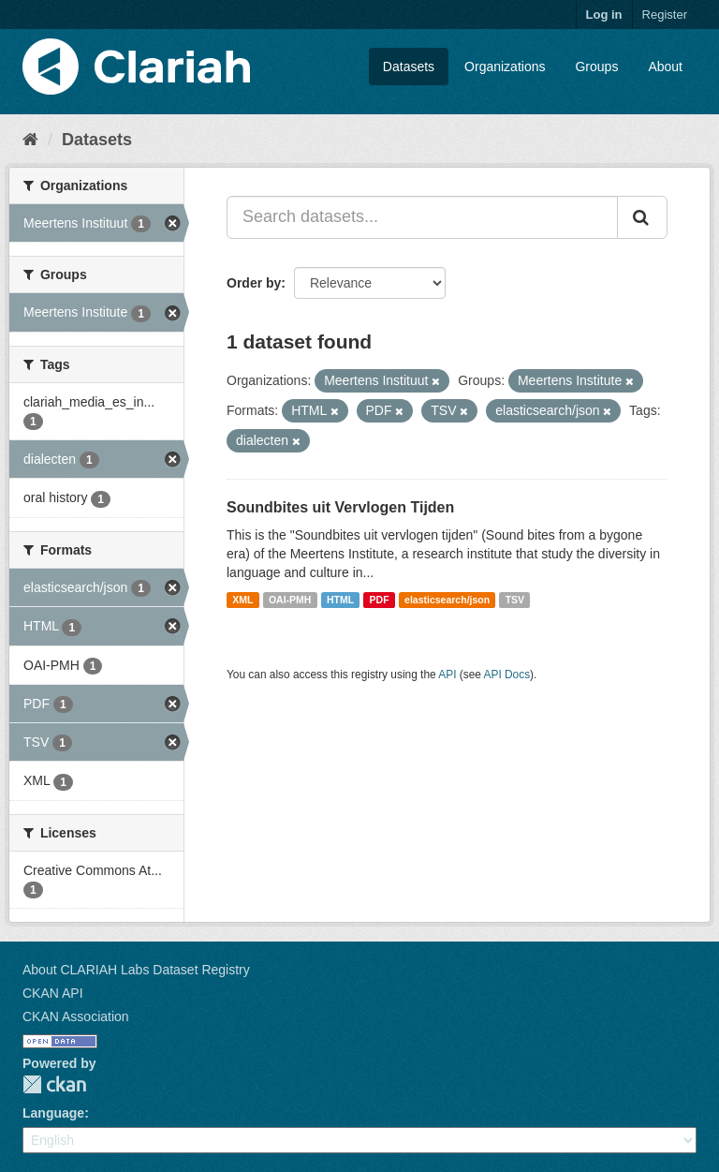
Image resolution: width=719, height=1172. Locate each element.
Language (53, 1112)
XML (242, 599)
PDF (379, 599)
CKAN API (52, 993)
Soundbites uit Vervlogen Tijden (340, 507)
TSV (515, 599)
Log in (604, 14)
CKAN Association (75, 1016)
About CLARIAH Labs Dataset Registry (136, 969)
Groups (596, 66)
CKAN (54, 1084)
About (665, 66)
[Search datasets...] (422, 217)
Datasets (408, 66)
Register (664, 14)
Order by (254, 282)
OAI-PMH (290, 599)
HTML (340, 599)
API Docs (507, 674)
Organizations (504, 66)
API (447, 674)
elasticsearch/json (447, 599)
